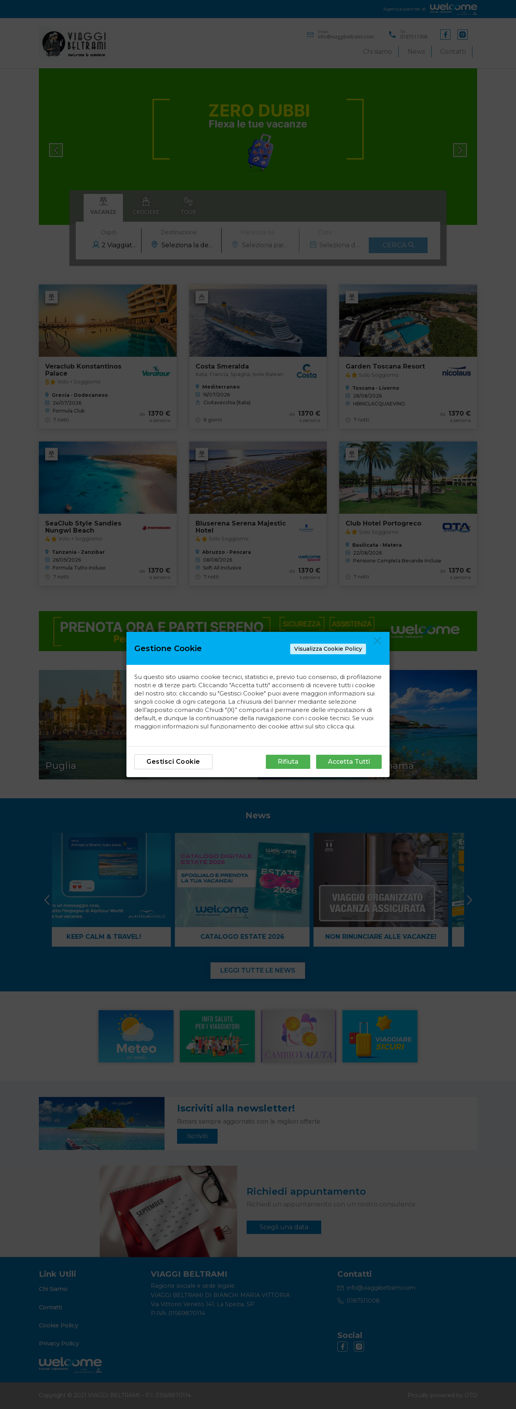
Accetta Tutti (349, 761)
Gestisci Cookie (173, 761)
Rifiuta (288, 761)
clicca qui (340, 726)
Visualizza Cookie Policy (328, 648)
